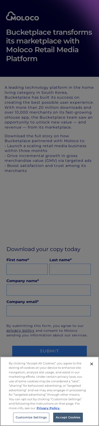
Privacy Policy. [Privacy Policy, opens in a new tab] (48, 408)
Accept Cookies (68, 417)
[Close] (92, 364)
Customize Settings (31, 417)
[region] (49, 391)
